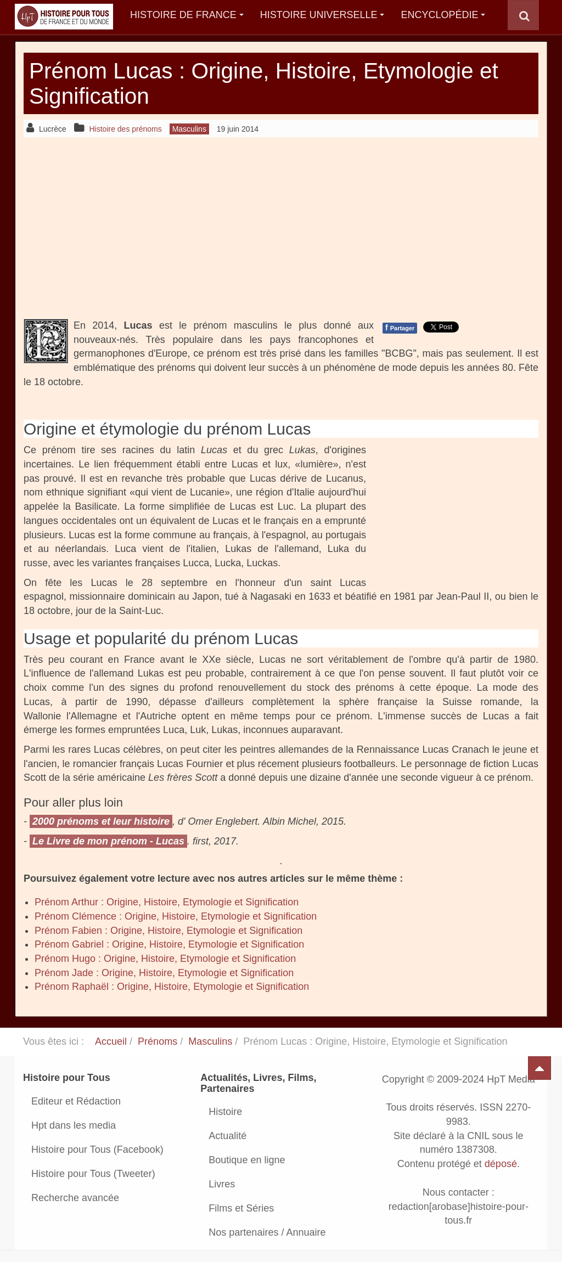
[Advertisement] (281, 228)
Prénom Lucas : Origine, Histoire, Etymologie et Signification (272, 83)
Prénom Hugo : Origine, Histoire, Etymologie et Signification (165, 958)
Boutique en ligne (247, 1159)
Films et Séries (241, 1208)
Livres (222, 1184)
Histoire (225, 1111)
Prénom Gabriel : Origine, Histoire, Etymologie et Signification (169, 944)
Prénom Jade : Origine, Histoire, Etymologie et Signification (164, 972)
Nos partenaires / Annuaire (267, 1232)
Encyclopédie (443, 14)
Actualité (227, 1135)
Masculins (210, 1041)
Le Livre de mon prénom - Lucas (108, 841)
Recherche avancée (75, 1197)
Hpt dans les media (73, 1125)
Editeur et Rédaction (76, 1101)
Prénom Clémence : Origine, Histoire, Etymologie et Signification (176, 916)
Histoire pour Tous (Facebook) (97, 1149)
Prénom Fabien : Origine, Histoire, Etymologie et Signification (168, 930)
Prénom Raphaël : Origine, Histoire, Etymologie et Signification (172, 986)
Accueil (111, 1041)
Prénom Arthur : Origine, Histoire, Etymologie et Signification (167, 902)
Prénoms (157, 1041)
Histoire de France (187, 14)
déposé (501, 1163)
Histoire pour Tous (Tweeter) (93, 1173)
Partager (399, 327)
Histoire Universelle (322, 14)
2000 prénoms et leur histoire (101, 821)
